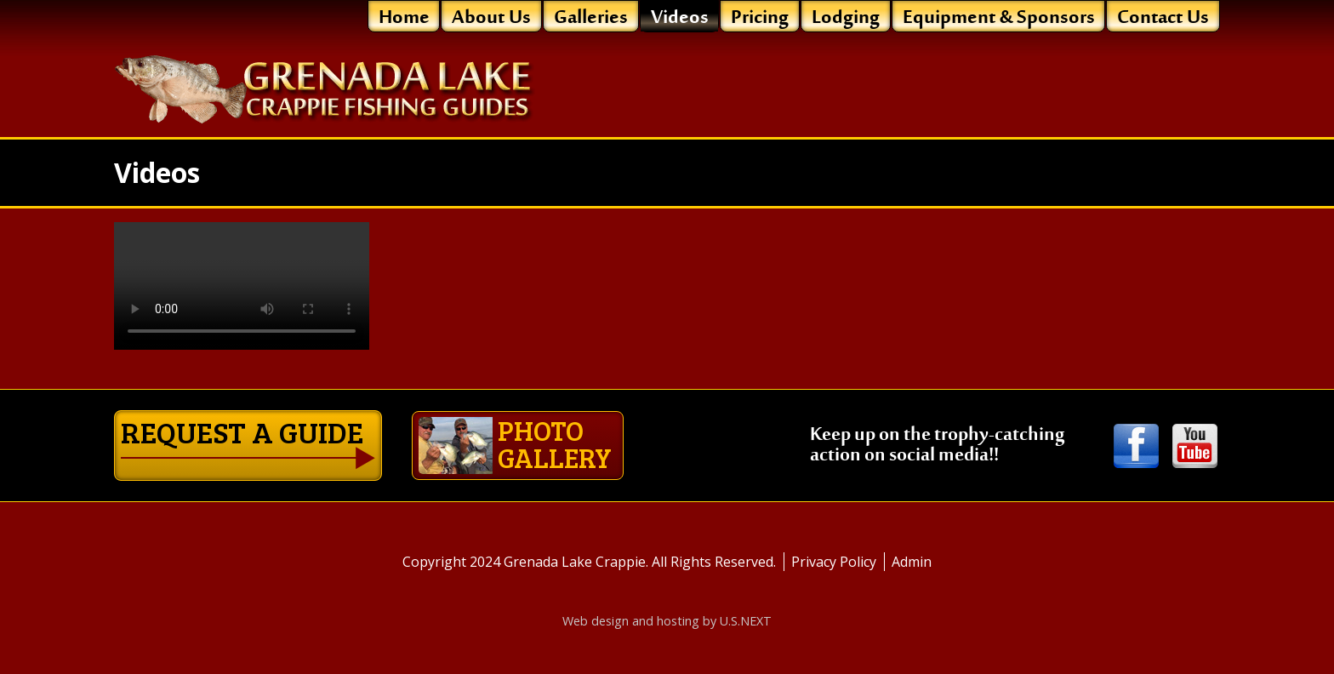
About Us (491, 17)
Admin (912, 561)
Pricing (760, 17)
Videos (680, 17)
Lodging (846, 17)
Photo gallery (515, 444)
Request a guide (242, 431)
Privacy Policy (833, 561)
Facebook (1136, 447)
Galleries (591, 17)
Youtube (1195, 447)
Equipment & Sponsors (999, 17)
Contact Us (1163, 17)
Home (404, 17)
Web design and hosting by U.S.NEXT (667, 621)
